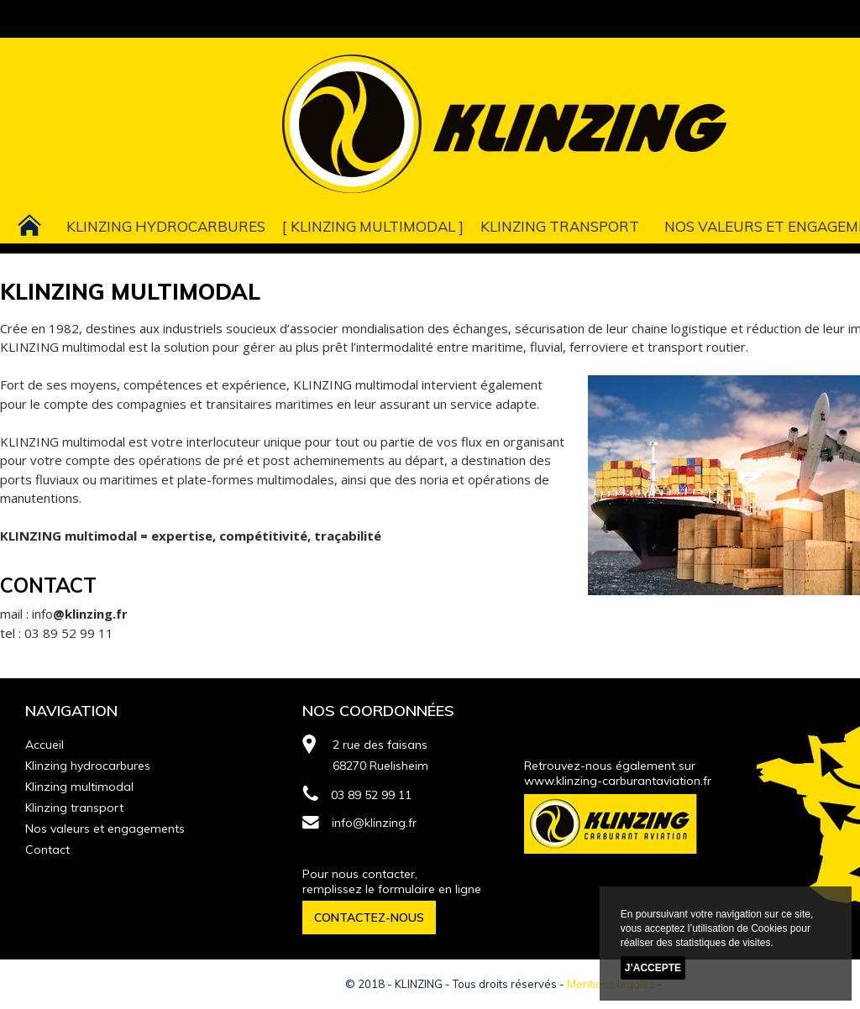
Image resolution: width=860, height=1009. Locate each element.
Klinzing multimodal (373, 226)
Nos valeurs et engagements (105, 828)
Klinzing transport (559, 226)
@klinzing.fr (90, 613)
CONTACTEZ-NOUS (369, 917)
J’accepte (653, 968)
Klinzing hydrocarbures (165, 226)
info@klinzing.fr (359, 822)
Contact (47, 849)
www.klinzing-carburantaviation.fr (617, 780)
